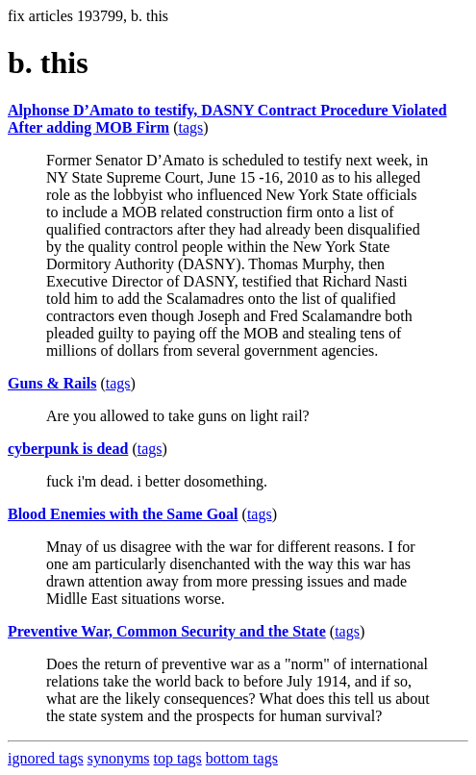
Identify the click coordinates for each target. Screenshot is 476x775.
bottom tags (242, 758)
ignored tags (46, 758)
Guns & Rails (52, 383)
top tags (178, 758)
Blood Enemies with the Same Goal (123, 514)
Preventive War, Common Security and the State (167, 631)
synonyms (119, 758)
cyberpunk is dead (68, 448)
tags (190, 127)
